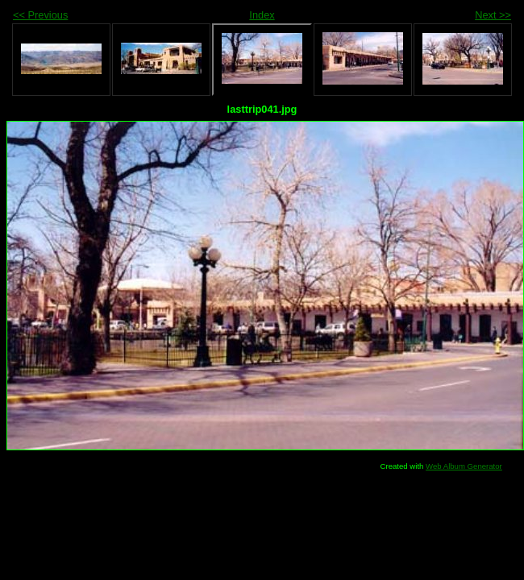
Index (261, 15)
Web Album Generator (464, 466)
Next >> (493, 15)
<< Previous (40, 15)
